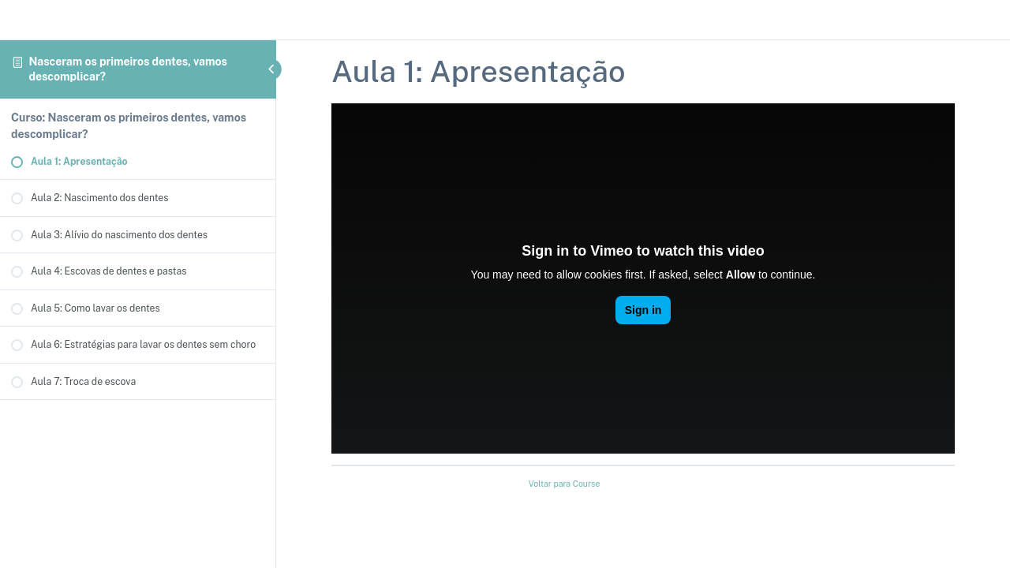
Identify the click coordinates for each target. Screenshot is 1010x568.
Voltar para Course (564, 483)
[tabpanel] (643, 278)
